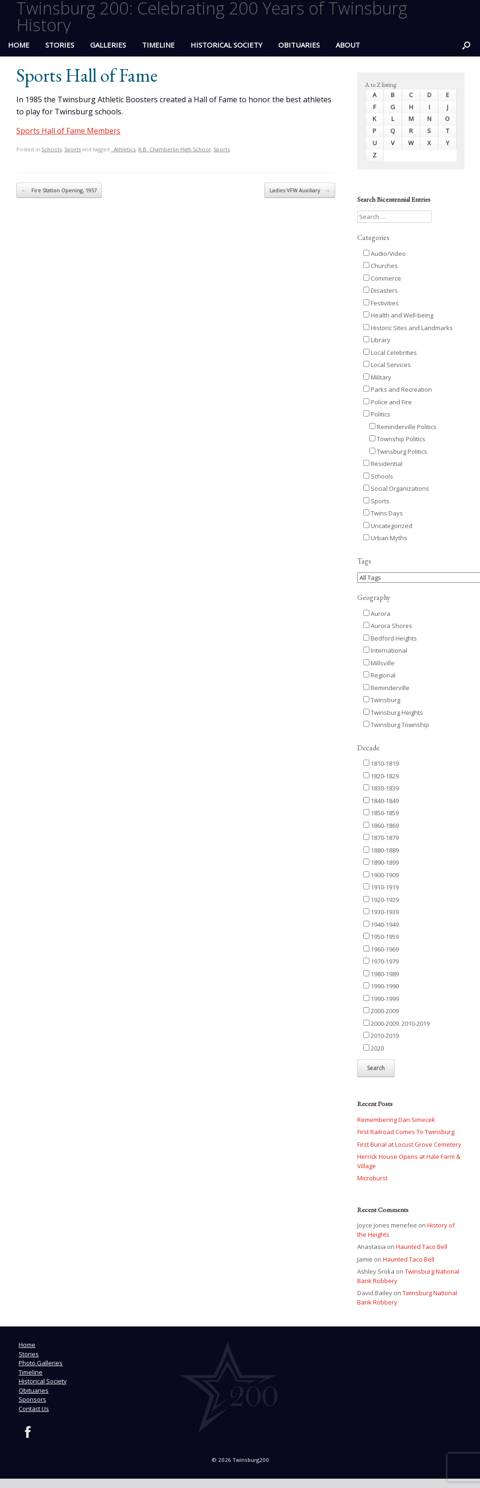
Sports (72, 149)
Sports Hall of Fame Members (68, 131)
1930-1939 (381, 912)
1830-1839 (381, 788)
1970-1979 (381, 961)
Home (27, 1344)
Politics (376, 414)
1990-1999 (381, 998)
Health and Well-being (398, 315)
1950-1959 (381, 936)
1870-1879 (381, 837)
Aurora (376, 613)
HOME (18, 44)
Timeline (158, 44)
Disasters (380, 290)
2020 (373, 1048)
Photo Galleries (41, 1363)
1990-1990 (381, 986)
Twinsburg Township (396, 724)
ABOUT (348, 44)
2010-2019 (381, 1035)
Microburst (372, 1178)
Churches (380, 265)
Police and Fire (387, 402)
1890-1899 (381, 862)
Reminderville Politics (403, 427)
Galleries (108, 44)
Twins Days (383, 513)
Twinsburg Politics (398, 451)
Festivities (381, 303)
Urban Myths (385, 538)
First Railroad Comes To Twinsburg (405, 1132)
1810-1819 (381, 763)
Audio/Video (384, 253)
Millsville (379, 663)
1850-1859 (381, 813)
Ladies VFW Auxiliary (299, 190)
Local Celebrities (390, 352)
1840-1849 (381, 801)
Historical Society (226, 44)
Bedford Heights (390, 638)
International (385, 650)
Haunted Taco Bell (421, 1246)
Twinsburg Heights (393, 712)
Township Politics (397, 439)
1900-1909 (381, 875)
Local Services (387, 364)
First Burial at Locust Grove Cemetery (409, 1144)
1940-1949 (381, 924)
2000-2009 (381, 1011)
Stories (59, 44)
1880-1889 (381, 850)
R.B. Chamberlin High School (174, 149)
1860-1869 (381, 825)
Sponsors (32, 1399)
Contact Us (34, 1408)
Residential (382, 463)
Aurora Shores (387, 625)
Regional (379, 675)
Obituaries (299, 44)
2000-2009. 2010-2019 (396, 1023)
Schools (52, 149)
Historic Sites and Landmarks (408, 328)
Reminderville (386, 688)
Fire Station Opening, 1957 (59, 190)
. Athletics (123, 149)
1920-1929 (381, 900)
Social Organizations (396, 488)
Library (376, 340)
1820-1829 (381, 776)
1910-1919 (381, 887)
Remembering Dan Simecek (396, 1119)
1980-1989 (381, 974)
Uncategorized (387, 526)
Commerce (382, 278)
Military (377, 377)
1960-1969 (381, 949)
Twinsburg (381, 700)
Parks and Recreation (397, 389)
